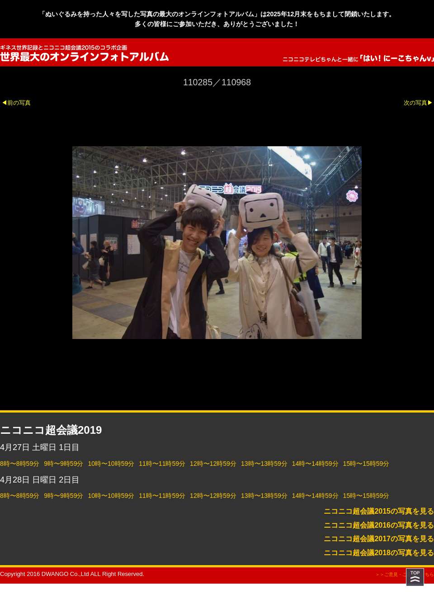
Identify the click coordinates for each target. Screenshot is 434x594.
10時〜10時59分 (111, 463)
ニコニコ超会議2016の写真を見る (379, 525)
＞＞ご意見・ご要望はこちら (404, 574)
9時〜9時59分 (63, 463)
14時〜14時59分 (315, 463)
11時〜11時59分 (162, 463)
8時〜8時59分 (19, 463)
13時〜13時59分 (264, 463)
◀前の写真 (16, 102)
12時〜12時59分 (213, 463)
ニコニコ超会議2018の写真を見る (379, 553)
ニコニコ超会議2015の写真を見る (379, 511)
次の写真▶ (418, 102)
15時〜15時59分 (366, 463)
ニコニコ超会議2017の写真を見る (379, 539)
